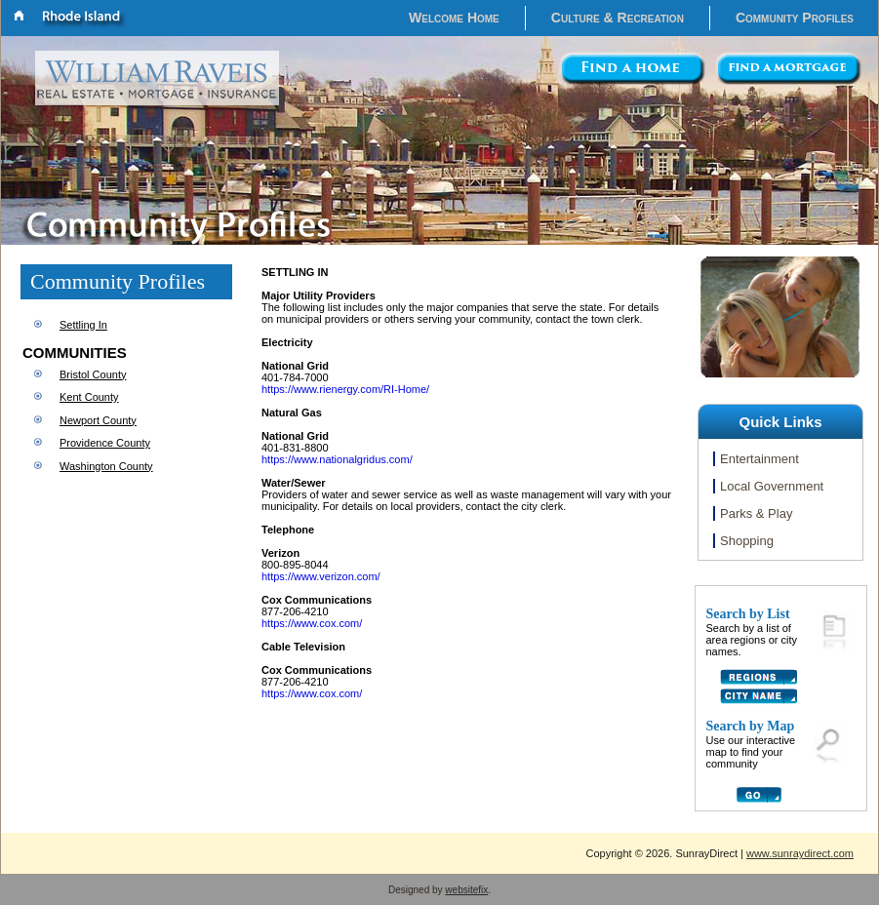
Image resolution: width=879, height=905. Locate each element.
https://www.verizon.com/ (320, 576)
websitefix (466, 890)
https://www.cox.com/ (311, 623)
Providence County (105, 443)
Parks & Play (756, 513)
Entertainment (759, 459)
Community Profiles (795, 17)
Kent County (89, 397)
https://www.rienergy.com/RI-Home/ (345, 389)
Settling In (83, 325)
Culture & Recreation (617, 17)
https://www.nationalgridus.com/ (337, 459)
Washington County (106, 466)
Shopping (747, 540)
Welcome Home (454, 17)
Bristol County (93, 374)
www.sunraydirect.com (800, 853)
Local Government (771, 486)
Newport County (98, 420)
